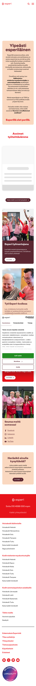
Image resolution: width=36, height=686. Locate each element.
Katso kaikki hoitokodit (10, 581)
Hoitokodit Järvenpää (9, 592)
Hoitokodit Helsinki (8, 559)
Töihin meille (7, 613)
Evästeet (6, 653)
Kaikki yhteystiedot (18, 513)
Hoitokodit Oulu (7, 570)
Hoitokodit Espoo (8, 563)
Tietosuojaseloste (10, 645)
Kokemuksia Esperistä (11, 633)
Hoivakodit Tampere (9, 538)
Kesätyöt (5, 620)
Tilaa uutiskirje (8, 637)
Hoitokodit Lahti (7, 595)
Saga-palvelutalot (8, 549)
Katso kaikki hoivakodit (10, 545)
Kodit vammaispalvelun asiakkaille (16, 588)
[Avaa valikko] (33, 4)
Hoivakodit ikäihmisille (11, 524)
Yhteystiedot (7, 641)
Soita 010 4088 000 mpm (18, 506)
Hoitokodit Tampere (9, 577)
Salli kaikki (18, 355)
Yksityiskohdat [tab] (18, 323)
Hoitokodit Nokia (8, 566)
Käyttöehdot (7, 649)
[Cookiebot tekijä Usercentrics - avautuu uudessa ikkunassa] (25, 317)
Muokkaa (18, 361)
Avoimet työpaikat (8, 617)
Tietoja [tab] (30, 323)
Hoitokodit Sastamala (9, 599)
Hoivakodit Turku (8, 541)
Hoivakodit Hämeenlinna (10, 531)
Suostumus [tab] (6, 323)
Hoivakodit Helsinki (9, 527)
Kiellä (18, 367)
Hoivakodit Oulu (7, 534)
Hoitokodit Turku (8, 574)
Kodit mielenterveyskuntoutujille (16, 556)
